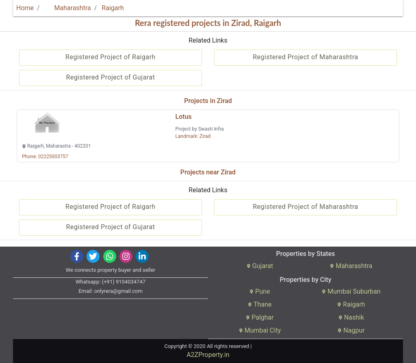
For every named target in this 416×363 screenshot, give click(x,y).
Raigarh (113, 8)
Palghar (260, 317)
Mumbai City (260, 330)
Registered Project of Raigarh (110, 57)
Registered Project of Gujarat (110, 77)
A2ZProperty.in (208, 355)
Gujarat (260, 266)
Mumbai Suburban (351, 291)
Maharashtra (68, 8)
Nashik (351, 317)
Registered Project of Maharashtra (305, 57)
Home (25, 8)
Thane (259, 304)
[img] (77, 256)
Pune (259, 291)
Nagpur (351, 330)
